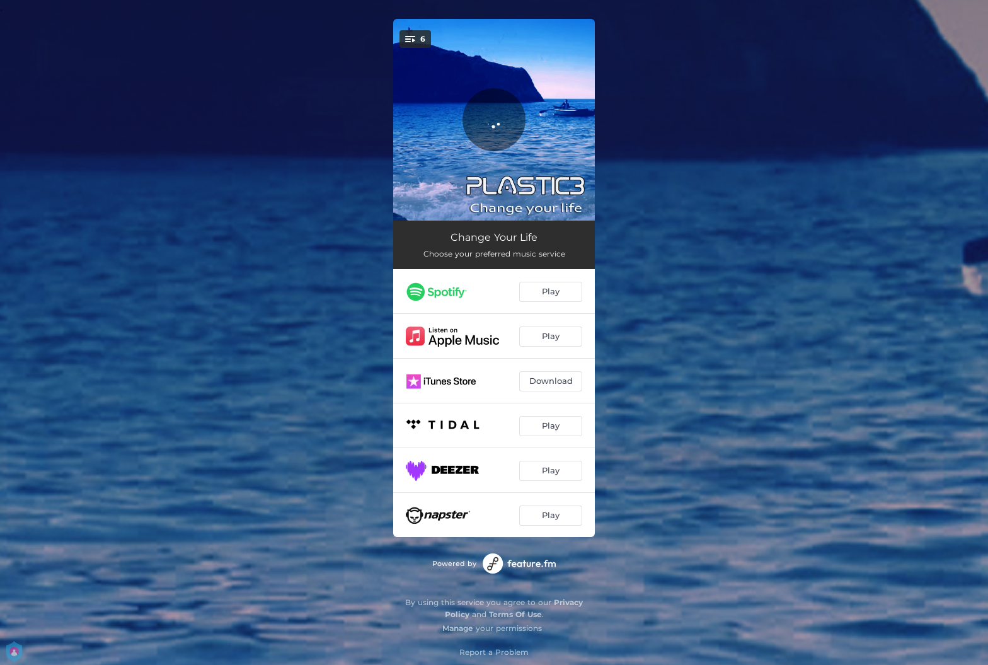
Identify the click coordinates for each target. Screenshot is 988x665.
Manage (457, 628)
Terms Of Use (515, 614)
